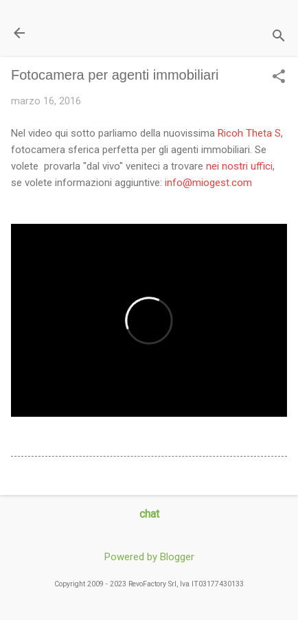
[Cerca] (279, 37)
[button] (279, 77)
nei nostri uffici (239, 166)
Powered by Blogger (149, 557)
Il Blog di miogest (107, 32)
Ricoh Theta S (249, 133)
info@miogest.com (208, 182)
